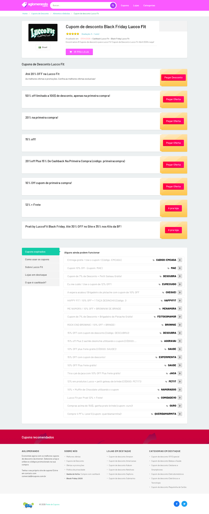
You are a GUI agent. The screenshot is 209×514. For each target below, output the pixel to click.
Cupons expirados (35, 251)
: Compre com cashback (83, 474)
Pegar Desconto (173, 77)
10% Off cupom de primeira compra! (50, 183)
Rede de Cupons (53, 504)
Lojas (136, 5)
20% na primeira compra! (42, 117)
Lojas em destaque (36, 274)
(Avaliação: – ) (90, 34)
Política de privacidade (75, 470)
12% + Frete (33, 205)
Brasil (43, 47)
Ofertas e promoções (75, 465)
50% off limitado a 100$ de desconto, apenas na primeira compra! (70, 96)
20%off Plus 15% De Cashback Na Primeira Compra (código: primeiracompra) (78, 161)
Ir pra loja (80, 51)
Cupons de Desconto (75, 461)
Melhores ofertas (73, 456)
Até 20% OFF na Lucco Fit (43, 74)
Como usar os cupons (37, 259)
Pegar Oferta (173, 99)
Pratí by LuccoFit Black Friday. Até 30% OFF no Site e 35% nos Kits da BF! (76, 226)
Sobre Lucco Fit (34, 266)
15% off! (31, 139)
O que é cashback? (35, 282)
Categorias (149, 5)
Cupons (125, 5)
